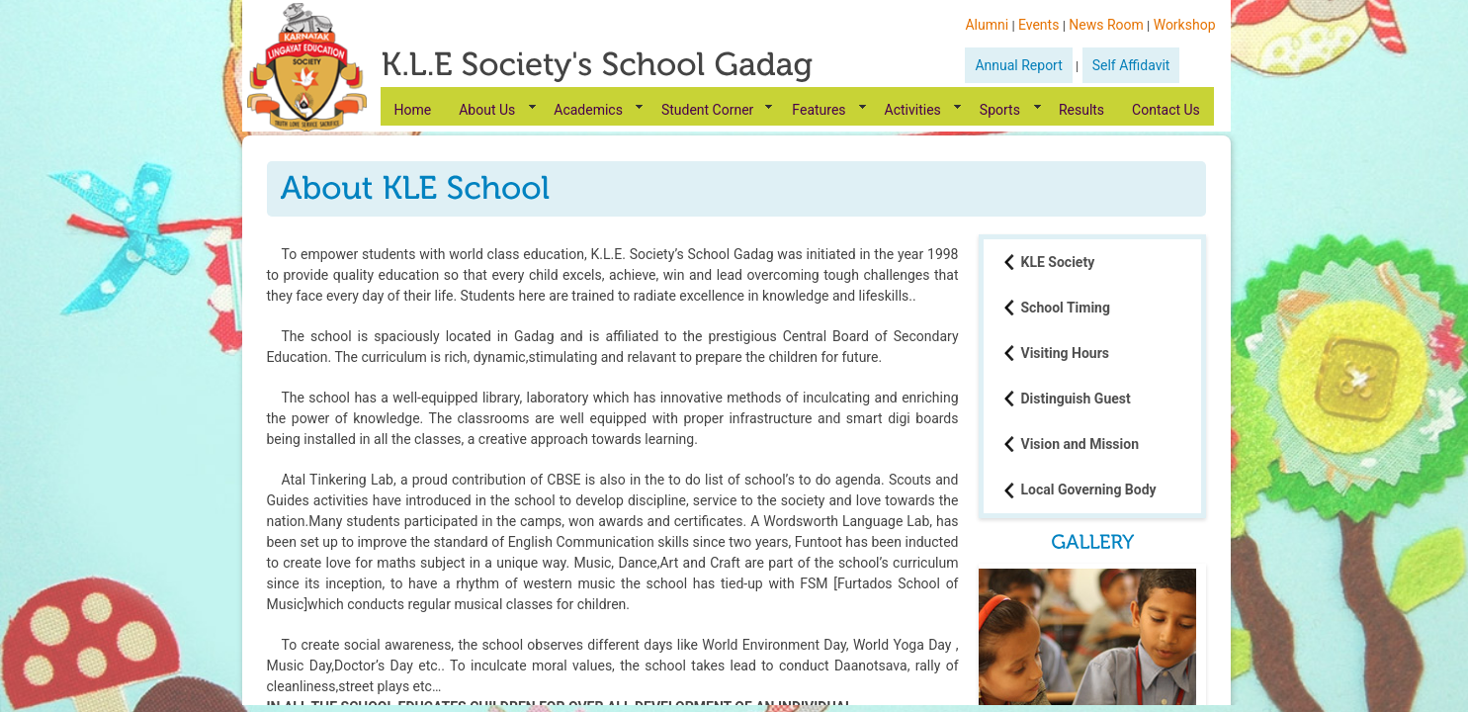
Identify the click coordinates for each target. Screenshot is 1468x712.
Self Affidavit (1131, 65)
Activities (913, 110)
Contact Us (1166, 110)
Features (818, 110)
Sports (1000, 110)
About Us (487, 110)
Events (1038, 25)
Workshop (1185, 25)
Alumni (986, 25)
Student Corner (707, 110)
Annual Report (1018, 65)
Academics (588, 110)
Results (1081, 110)
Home (413, 110)
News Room (1106, 25)
